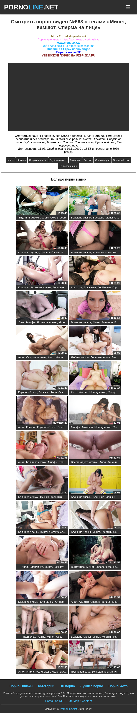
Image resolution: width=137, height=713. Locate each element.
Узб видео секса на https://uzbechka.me (68, 45)
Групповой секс (50, 252)
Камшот (21, 160)
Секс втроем (58, 217)
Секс (117, 217)
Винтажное (65, 427)
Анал (21, 357)
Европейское (103, 566)
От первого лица (68, 166)
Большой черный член (106, 671)
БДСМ (23, 217)
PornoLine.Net (68, 708)
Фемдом (33, 217)
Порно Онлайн (21, 686)
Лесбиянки (67, 252)
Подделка (29, 636)
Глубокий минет (58, 160)
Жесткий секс (56, 357)
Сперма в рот (102, 160)
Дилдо (35, 252)
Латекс (44, 217)
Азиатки (84, 601)
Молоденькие (97, 392)
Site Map (73, 700)
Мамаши (107, 322)
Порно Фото (118, 686)
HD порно (67, 686)
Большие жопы (102, 252)
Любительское (80, 357)
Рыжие (41, 636)
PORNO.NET (31, 7)
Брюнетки (75, 160)
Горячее (117, 287)
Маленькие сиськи (63, 671)
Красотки (23, 252)
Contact (87, 700)
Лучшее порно (91, 686)
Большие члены (103, 217)
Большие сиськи (81, 217)
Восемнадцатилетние (84, 462)
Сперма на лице (38, 160)
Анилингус (113, 462)
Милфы (31, 322)
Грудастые (120, 496)
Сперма (88, 160)
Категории (46, 686)
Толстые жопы (68, 462)
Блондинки (120, 252)
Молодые (114, 392)
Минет (10, 160)
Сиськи (44, 496)
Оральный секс (121, 160)
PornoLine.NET (55, 700)
